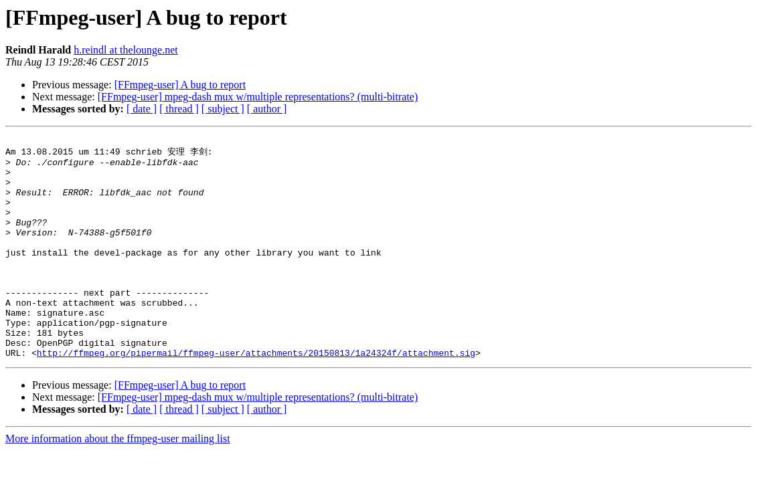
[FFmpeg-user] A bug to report (180, 84)
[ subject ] (222, 108)
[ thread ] (179, 108)
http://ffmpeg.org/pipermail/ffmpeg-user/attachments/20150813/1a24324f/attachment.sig (256, 395)
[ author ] (267, 108)
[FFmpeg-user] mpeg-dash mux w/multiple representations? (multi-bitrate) (258, 96)
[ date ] (142, 108)
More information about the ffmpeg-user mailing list (117, 481)
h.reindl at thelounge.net (126, 50)
